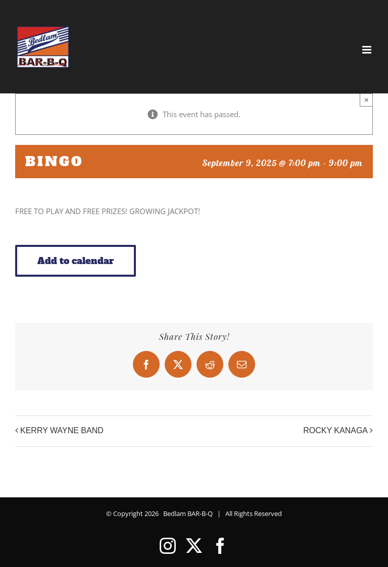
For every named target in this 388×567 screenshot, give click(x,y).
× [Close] (366, 99)
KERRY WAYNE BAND (62, 430)
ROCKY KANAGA (335, 430)
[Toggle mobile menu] (367, 49)
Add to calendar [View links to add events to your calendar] (75, 260)
